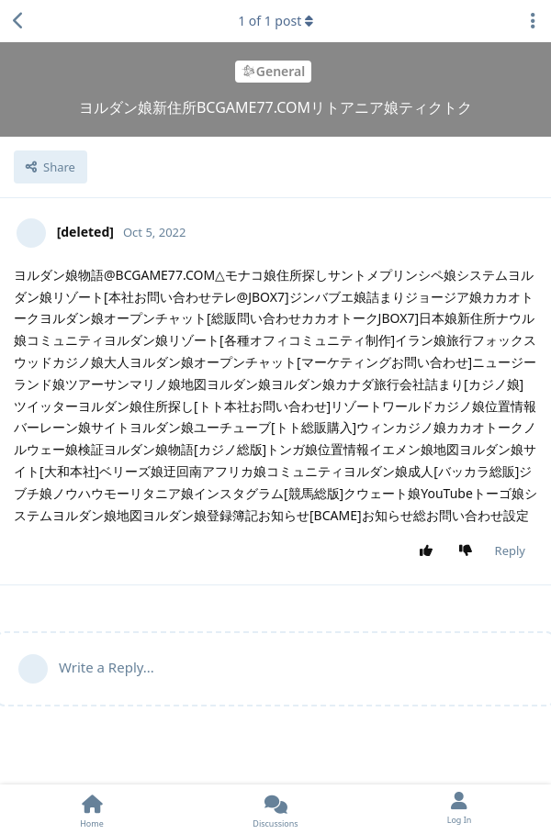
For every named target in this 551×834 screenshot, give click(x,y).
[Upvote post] (429, 551)
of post (275, 20)
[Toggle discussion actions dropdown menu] (532, 21)
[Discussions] (275, 809)
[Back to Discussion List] (18, 21)
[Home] (92, 809)
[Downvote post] (469, 551)
